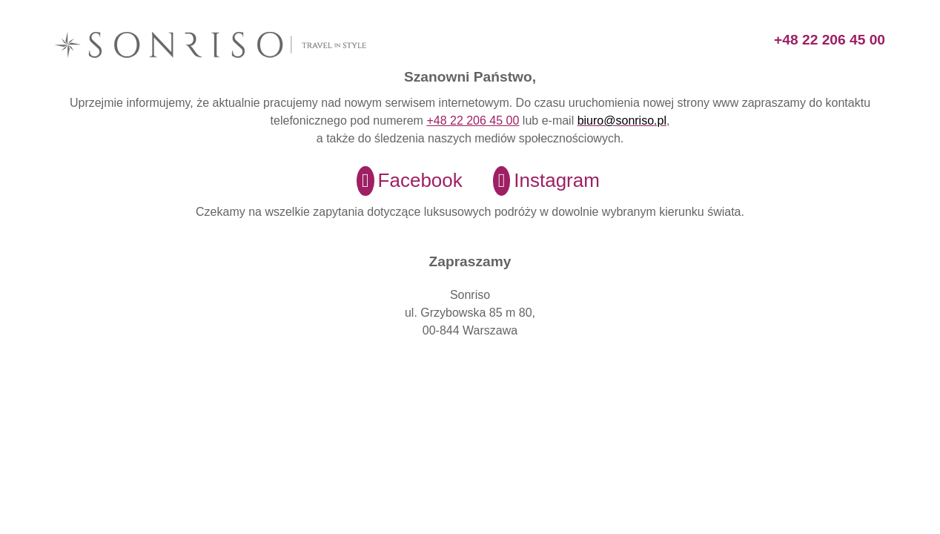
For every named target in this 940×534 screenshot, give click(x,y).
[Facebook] (400, 181)
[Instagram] (537, 181)
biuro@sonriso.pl (621, 120)
